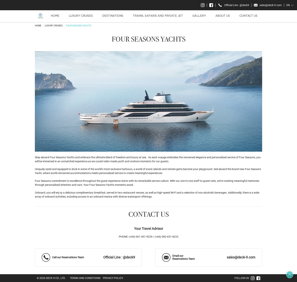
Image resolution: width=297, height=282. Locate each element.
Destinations (112, 16)
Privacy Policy (113, 278)
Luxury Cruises (81, 16)
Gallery (199, 16)
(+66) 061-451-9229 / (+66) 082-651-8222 (153, 236)
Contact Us (248, 16)
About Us (222, 16)
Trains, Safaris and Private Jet (158, 16)
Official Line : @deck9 (119, 257)
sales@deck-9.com (241, 257)
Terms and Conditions (85, 278)
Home (55, 16)
